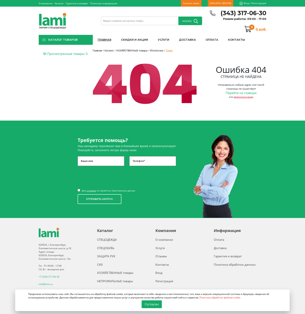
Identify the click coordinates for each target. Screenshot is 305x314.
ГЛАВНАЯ (104, 39)
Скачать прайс (191, 3)
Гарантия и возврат (77, 3)
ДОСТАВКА (187, 39)
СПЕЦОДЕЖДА (107, 240)
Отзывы (161, 256)
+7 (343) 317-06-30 (49, 276)
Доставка (220, 248)
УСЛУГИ (163, 39)
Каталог (59, 3)
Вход (246, 3)
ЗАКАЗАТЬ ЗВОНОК (220, 3)
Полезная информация (103, 3)
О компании (46, 3)
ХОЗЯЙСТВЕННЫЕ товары (115, 273)
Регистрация (259, 3)
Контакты (162, 264)
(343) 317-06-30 (243, 13)
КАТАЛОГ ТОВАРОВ (60, 39)
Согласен (152, 304)
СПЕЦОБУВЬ (105, 248)
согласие (91, 190)
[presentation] (107, 175)
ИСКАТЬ (190, 21)
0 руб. (261, 29)
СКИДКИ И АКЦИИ (134, 39)
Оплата (219, 240)
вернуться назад (243, 97)
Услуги (160, 248)
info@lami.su (46, 284)
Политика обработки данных (235, 264)
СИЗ (100, 264)
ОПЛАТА (212, 39)
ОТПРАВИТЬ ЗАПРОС (99, 199)
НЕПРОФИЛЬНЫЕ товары (115, 281)
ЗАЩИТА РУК (106, 256)
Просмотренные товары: (65, 54)
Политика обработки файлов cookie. (220, 297)
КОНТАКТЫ (236, 39)
